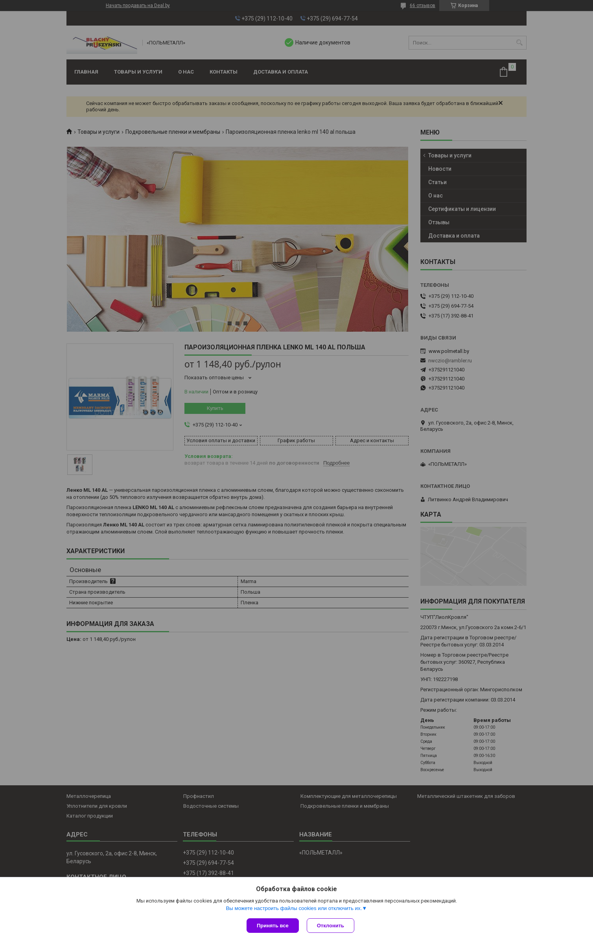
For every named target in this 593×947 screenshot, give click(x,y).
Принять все (273, 926)
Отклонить (330, 926)
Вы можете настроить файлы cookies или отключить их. (294, 908)
